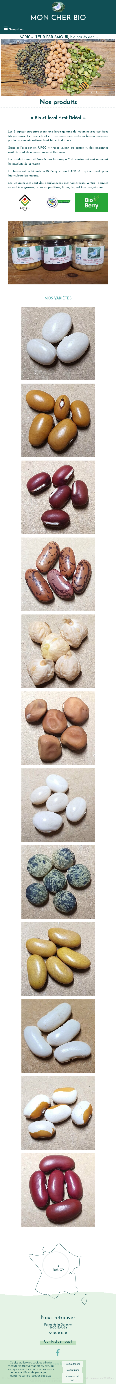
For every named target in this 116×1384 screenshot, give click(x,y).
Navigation (15, 29)
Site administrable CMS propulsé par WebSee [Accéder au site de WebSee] (89, 1378)
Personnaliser (72, 1378)
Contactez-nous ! (58, 1341)
